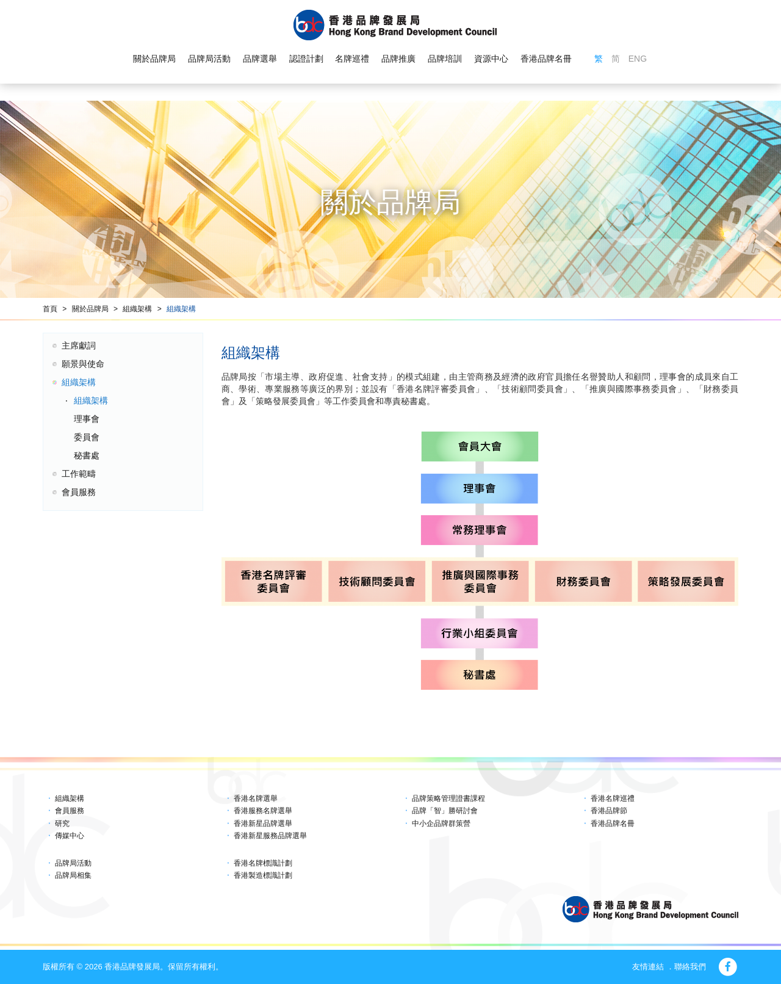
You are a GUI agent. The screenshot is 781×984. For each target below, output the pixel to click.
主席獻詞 (79, 345)
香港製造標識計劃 (263, 875)
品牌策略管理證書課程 (448, 798)
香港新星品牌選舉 (263, 823)
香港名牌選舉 (256, 798)
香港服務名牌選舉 (263, 810)
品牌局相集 (73, 875)
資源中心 (491, 58)
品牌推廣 (398, 58)
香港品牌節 (609, 810)
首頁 (50, 309)
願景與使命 (83, 364)
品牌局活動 (209, 58)
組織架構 (137, 309)
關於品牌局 (154, 58)
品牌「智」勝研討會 (445, 810)
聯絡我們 (690, 966)
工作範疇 (79, 474)
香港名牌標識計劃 (263, 863)
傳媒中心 (69, 835)
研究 (62, 823)
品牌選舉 (260, 58)
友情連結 (648, 966)
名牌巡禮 (352, 58)
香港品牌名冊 (546, 58)
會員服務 (79, 492)
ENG (637, 58)
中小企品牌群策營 (441, 823)
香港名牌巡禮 (613, 798)
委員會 (86, 437)
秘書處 (86, 455)
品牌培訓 (445, 58)
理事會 (86, 419)
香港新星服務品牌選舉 (270, 835)
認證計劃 (306, 58)
